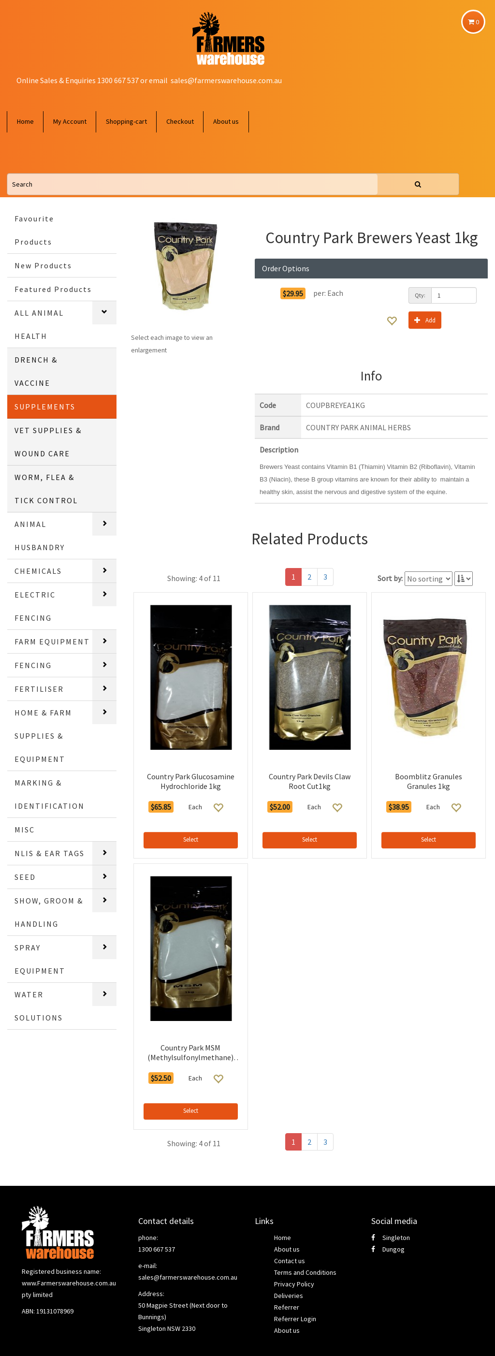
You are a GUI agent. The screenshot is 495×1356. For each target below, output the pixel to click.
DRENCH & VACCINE (36, 371)
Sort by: (390, 578)
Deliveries (288, 1295)
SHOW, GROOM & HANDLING (49, 912)
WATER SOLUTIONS (39, 1006)
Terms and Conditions (305, 1272)
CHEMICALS (38, 571)
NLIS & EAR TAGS (50, 853)
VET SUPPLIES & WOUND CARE (48, 441)
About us (226, 121)
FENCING (33, 665)
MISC (25, 829)
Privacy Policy (294, 1284)
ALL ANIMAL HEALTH (39, 324)
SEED (25, 877)
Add (425, 319)
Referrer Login (295, 1318)
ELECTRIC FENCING (35, 606)
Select (190, 839)
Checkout (180, 121)
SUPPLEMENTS (45, 406)
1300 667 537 (156, 1249)
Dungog (388, 1249)
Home (25, 121)
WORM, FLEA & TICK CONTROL (46, 488)
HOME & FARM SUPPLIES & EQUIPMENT (43, 736)
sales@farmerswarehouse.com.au (226, 80)
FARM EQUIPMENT (52, 641)
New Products (43, 265)
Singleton (390, 1237)
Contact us (289, 1260)
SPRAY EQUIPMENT (40, 959)
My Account (70, 121)
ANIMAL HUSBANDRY (40, 535)
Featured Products (53, 289)
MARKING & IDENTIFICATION (50, 794)
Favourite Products (34, 230)
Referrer (286, 1307)
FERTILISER (39, 689)
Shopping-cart (126, 121)
